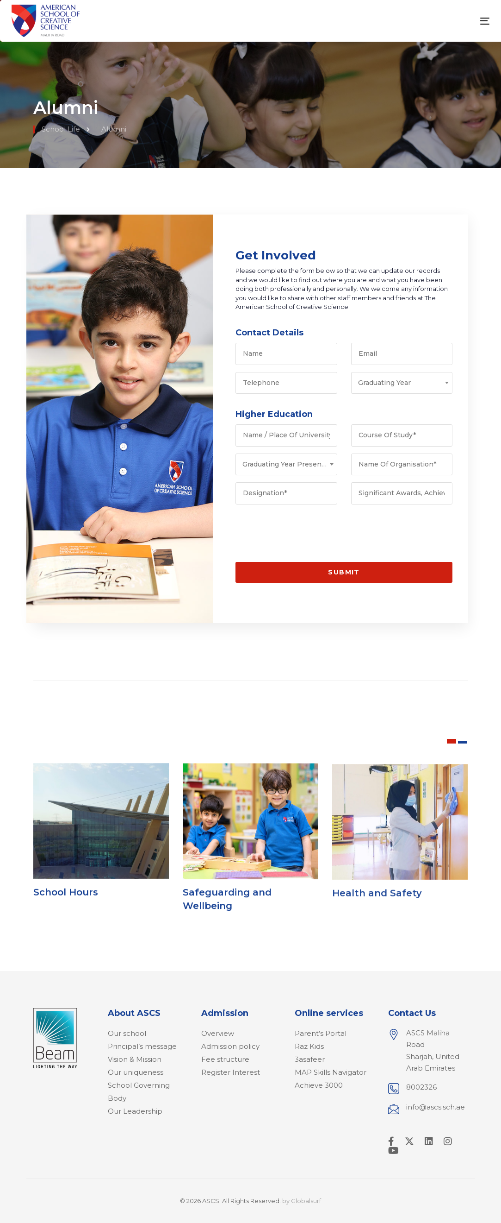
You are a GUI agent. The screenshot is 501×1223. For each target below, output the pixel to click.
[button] (451, 741)
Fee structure (225, 1059)
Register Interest (230, 1072)
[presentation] (305, 529)
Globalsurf (306, 1200)
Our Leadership (135, 1111)
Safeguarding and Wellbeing (227, 914)
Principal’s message (142, 1046)
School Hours (65, 900)
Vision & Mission (134, 1059)
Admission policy (230, 1046)
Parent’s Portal (320, 1033)
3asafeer (310, 1059)
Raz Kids (309, 1046)
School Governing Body (139, 1092)
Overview (217, 1033)
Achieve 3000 (319, 1085)
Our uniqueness (135, 1072)
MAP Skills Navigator (330, 1072)
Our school (127, 1033)
